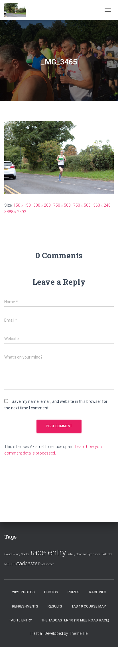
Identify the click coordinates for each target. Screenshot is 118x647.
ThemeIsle (78, 633)
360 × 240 (102, 205)
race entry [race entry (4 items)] (48, 552)
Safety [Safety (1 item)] (71, 554)
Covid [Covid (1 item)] (8, 554)
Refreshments (25, 606)
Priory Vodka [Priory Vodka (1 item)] (21, 554)
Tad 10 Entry (20, 620)
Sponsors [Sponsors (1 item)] (94, 554)
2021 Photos (23, 592)
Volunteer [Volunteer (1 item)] (47, 564)
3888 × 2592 (15, 212)
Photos (51, 592)
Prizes (74, 592)
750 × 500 (62, 205)
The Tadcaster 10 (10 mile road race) (75, 620)
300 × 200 (42, 205)
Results (55, 606)
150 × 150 (22, 205)
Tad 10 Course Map (89, 606)
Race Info (97, 592)
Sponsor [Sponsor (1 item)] (81, 554)
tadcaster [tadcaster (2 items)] (28, 563)
